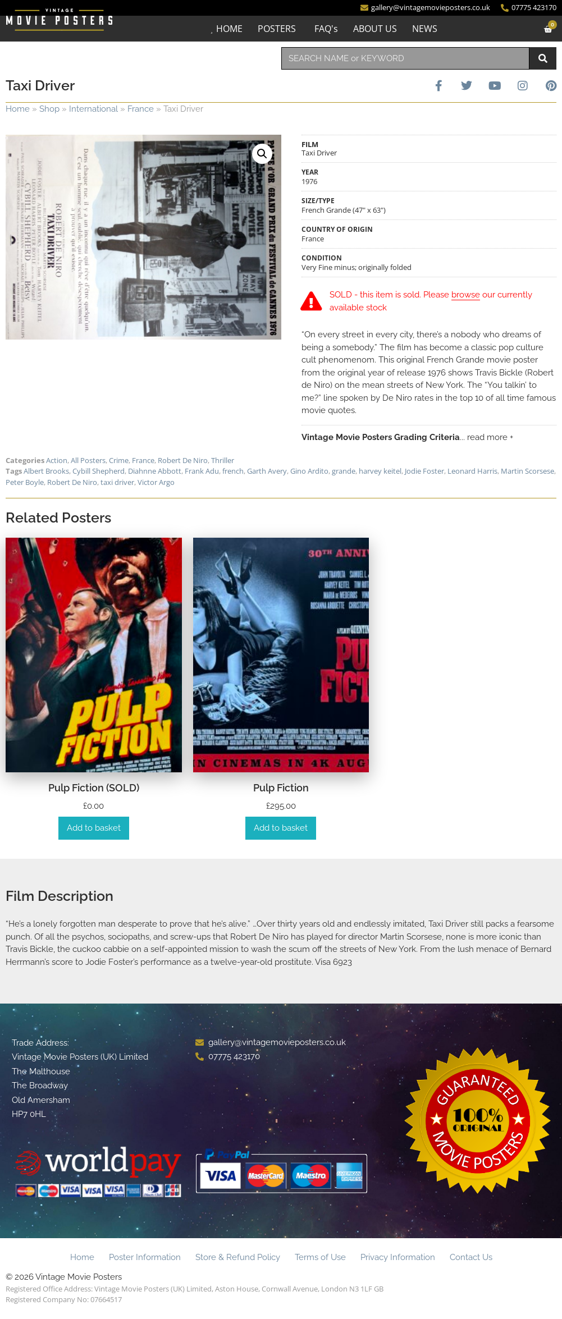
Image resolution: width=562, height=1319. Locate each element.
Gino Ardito (309, 471)
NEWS (424, 28)
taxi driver (117, 482)
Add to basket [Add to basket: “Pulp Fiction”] (281, 828)
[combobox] (405, 58)
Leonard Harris (472, 471)
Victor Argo (156, 482)
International (93, 109)
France (140, 109)
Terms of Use (320, 1257)
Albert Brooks (46, 471)
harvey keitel (380, 471)
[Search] (542, 58)
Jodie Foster (424, 471)
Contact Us (471, 1257)
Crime (119, 460)
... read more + (486, 437)
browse (467, 295)
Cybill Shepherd (98, 471)
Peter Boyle (25, 482)
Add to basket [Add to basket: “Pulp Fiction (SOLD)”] (94, 828)
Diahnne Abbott (154, 471)
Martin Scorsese (527, 471)
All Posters (88, 460)
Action (56, 460)
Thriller (222, 460)
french (233, 471)
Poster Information (145, 1257)
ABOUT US (374, 28)
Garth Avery (267, 471)
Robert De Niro (183, 460)
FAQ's (325, 28)
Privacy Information (397, 1257)
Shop (49, 109)
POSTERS (276, 28)
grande (343, 471)
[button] (262, 154)
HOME (229, 28)
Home (18, 109)
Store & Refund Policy (237, 1257)
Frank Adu (202, 471)
